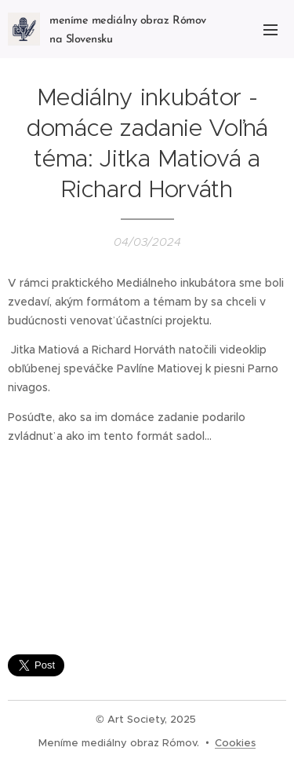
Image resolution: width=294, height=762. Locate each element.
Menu (270, 30)
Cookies (235, 742)
